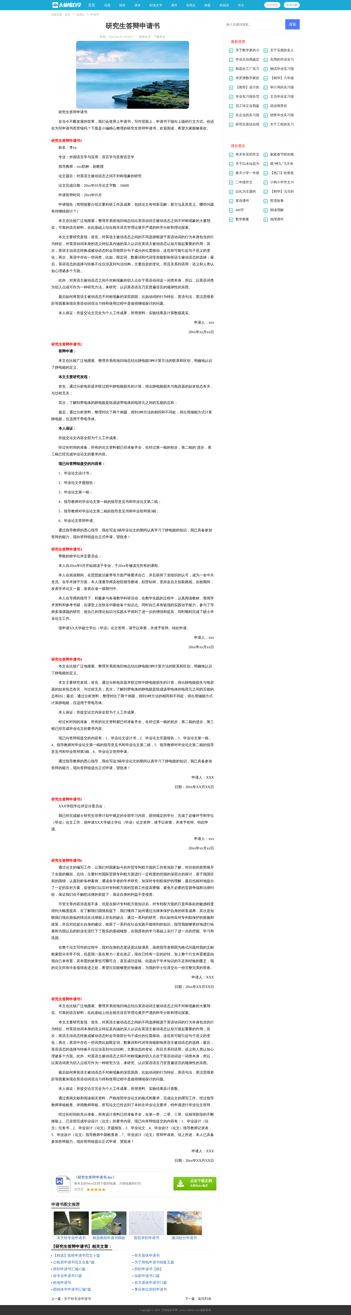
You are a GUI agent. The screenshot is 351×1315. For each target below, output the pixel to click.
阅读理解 (277, 210)
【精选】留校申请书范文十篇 (76, 1255)
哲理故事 (277, 201)
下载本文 (159, 36)
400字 (240, 210)
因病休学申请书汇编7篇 (72, 1289)
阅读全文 (145, 36)
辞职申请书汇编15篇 (69, 1269)
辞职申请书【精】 (148, 1269)
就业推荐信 (278, 106)
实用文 (80, 14)
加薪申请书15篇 (147, 1276)
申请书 (95, 14)
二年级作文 (244, 182)
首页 (91, 5)
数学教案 (242, 219)
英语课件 (242, 201)
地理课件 (277, 219)
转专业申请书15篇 (67, 1276)
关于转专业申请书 (77, 1299)
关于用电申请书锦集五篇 (154, 1262)
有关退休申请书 (147, 1255)
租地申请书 (62, 1282)
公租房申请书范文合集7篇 (74, 1262)
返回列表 (204, 1299)
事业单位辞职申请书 (150, 1289)
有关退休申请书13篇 (150, 1282)
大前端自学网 (169, 1310)
